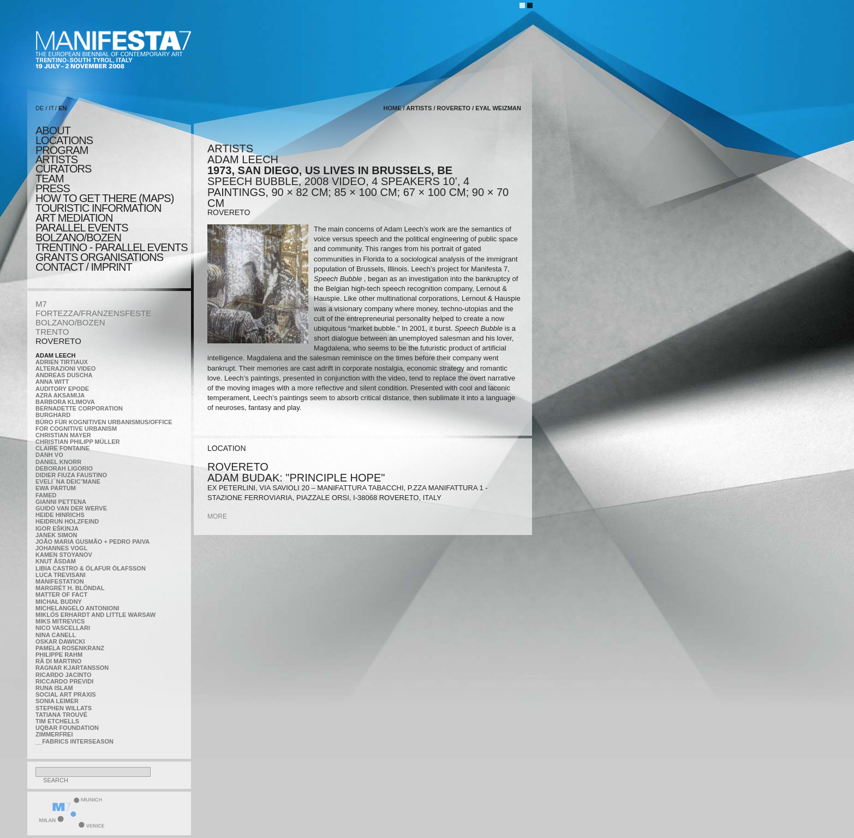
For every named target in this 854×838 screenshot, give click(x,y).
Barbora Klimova (65, 402)
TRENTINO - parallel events (111, 247)
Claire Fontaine (62, 448)
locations (64, 140)
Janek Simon (56, 535)
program (61, 150)
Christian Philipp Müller (77, 441)
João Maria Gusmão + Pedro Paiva (92, 541)
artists (56, 159)
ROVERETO (58, 341)
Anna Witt (52, 381)
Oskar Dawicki (60, 641)
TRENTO (52, 331)
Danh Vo (49, 454)
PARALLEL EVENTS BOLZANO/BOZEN (81, 232)
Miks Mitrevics (60, 621)
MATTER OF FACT (61, 594)
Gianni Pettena (60, 501)
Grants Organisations (99, 257)
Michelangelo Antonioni (77, 608)
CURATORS (63, 169)
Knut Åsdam (55, 561)
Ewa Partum (55, 488)
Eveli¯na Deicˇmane (67, 481)
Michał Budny (58, 601)
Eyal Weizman (498, 108)
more (217, 516)
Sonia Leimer (57, 701)
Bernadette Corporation (79, 408)
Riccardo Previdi (64, 681)
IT (52, 108)
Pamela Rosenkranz (69, 648)
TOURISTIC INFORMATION (98, 208)
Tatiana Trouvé (61, 714)
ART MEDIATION (73, 218)
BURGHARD (52, 415)
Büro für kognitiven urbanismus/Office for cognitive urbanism (103, 425)
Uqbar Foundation (67, 727)
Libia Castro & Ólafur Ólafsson (90, 568)
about (52, 130)
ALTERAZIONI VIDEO (65, 368)
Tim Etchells (57, 721)
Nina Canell (55, 635)
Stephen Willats (63, 708)
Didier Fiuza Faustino (71, 475)
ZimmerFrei (54, 734)
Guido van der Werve (71, 508)
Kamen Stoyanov (63, 554)
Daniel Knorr (58, 462)
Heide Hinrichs (60, 515)
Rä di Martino (58, 661)
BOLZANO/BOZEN (70, 322)
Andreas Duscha (64, 375)
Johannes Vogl (61, 548)
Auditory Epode (62, 388)
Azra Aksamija (60, 395)
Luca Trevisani (60, 575)
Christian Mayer (63, 435)
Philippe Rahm (58, 654)
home (393, 108)
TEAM (49, 178)
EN (62, 108)
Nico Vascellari (62, 628)
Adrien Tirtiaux (61, 362)
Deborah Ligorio (64, 468)
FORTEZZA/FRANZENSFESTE (93, 313)
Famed (46, 495)
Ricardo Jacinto (63, 674)
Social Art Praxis (65, 694)
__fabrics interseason (74, 741)
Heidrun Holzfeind (67, 521)
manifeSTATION (59, 581)
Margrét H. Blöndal (70, 588)
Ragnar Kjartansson (72, 667)
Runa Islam (54, 688)
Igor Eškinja (57, 528)
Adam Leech (55, 355)
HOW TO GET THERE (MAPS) (104, 198)
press (52, 188)
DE (39, 108)
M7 (41, 303)
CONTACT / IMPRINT (83, 267)
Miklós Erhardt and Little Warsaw (95, 614)
